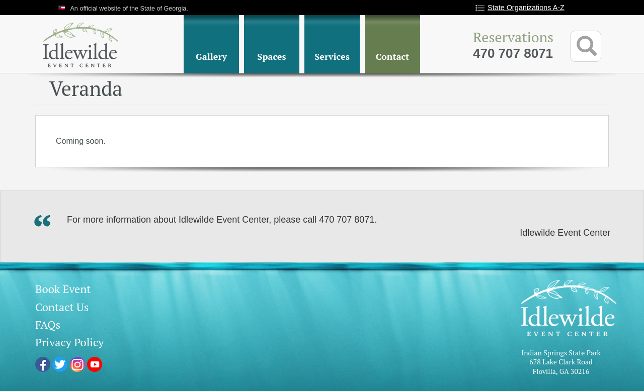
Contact (393, 56)
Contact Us (62, 307)
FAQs (47, 324)
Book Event (63, 288)
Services (332, 56)
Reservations (513, 37)
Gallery (211, 56)
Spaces (271, 56)
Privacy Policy (69, 342)
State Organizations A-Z (526, 8)
